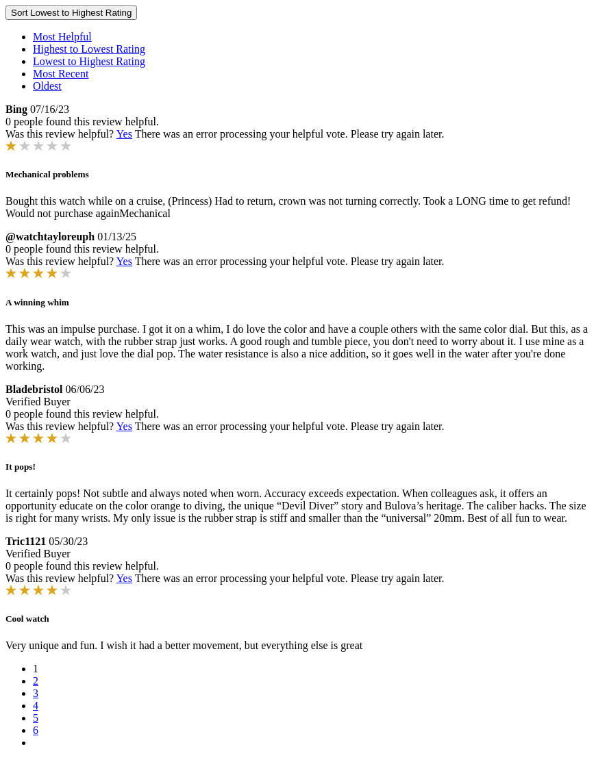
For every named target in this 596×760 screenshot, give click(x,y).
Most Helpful (62, 36)
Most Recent (60, 73)
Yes (124, 134)
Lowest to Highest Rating (89, 61)
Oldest (47, 86)
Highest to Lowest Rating (89, 49)
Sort (71, 13)
